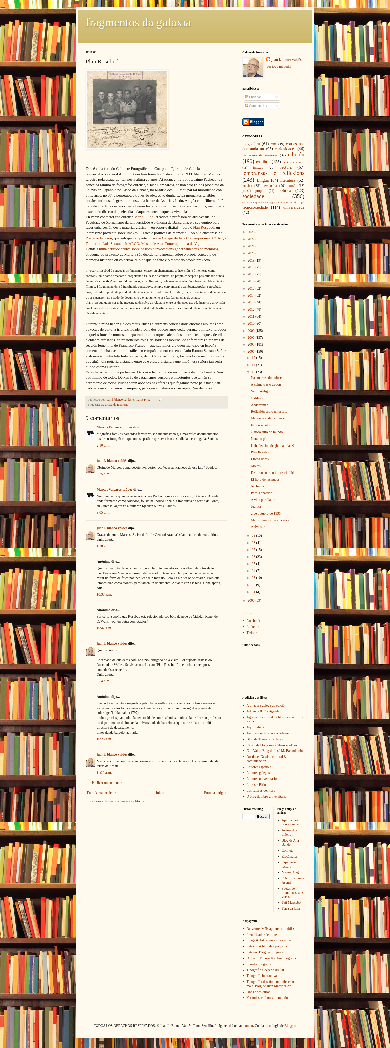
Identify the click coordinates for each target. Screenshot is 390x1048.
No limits (257, 486)
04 (254, 571)
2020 (252, 253)
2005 (252, 600)
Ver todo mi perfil (278, 66)
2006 (252, 351)
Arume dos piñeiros (289, 832)
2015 (252, 288)
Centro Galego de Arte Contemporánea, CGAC (187, 238)
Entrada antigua (215, 793)
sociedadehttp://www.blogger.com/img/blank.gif (269, 202)
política (285, 190)
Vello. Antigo (260, 391)
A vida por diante (263, 500)
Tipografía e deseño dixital (265, 970)
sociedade (253, 196)
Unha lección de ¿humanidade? (272, 446)
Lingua (263, 180)
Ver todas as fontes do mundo (267, 998)
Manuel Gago (291, 872)
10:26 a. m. (104, 739)
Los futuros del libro (261, 790)
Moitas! (256, 466)
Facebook (253, 621)
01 (254, 592)
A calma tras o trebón (266, 384)
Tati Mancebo (291, 902)
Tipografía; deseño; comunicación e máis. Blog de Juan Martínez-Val (271, 984)
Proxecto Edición (99, 238)
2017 (252, 274)
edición (296, 154)
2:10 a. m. (103, 445)
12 (254, 358)
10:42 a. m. (104, 628)
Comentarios (256, 106)
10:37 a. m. (104, 594)
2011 (251, 316)
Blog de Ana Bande (290, 843)
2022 (252, 239)
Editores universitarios (262, 779)
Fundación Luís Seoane (104, 243)
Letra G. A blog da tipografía (267, 946)
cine (273, 144)
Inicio (160, 793)
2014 (252, 295)
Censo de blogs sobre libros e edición (273, 745)
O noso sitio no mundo (267, 432)
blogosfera (251, 143)
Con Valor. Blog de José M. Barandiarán (275, 751)
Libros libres (260, 459)
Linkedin (253, 627)
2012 (252, 309)
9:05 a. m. (103, 512)
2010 (252, 323)
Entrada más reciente (101, 793)
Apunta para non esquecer (291, 822)
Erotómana (289, 856)
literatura (287, 180)
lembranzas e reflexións (273, 173)
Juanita (256, 506)
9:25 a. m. (103, 474)
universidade (293, 207)
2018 (252, 267)
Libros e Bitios (257, 784)
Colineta (287, 850)
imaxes (258, 167)
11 (254, 365)
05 (254, 564)
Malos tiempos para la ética (270, 520)
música (247, 185)
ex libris (263, 161)
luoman (248, 1026)
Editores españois (259, 767)
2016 (252, 281)
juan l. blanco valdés (119, 399)
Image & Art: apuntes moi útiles (269, 940)
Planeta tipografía (259, 964)
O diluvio (257, 398)
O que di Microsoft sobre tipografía (271, 958)
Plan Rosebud (203, 227)
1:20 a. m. (103, 546)
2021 (252, 246)
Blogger (289, 1026)
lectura (286, 167)
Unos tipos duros (258, 992)
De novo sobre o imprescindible (273, 473)
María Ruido (143, 217)
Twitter (252, 633)
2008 (252, 337)
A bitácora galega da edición (266, 705)
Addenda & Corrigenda (263, 711)
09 (254, 535)
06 (254, 557)
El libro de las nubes (265, 479)
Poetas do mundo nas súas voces (293, 893)
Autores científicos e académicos (270, 733)
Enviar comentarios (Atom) (124, 801)
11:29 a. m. (104, 773)
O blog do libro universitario (267, 796)
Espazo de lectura (289, 864)
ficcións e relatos (293, 162)
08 (254, 543)
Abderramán (259, 405)
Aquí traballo (256, 727)
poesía (292, 185)
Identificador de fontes (262, 934)
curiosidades (285, 148)
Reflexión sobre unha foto (269, 411)
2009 (252, 331)
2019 (252, 260)
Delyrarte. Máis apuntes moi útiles (271, 929)
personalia (270, 185)
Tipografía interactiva (262, 976)
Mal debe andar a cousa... (269, 418)
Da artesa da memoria (114, 404)
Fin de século (260, 425)
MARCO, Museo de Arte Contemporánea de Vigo (163, 243)
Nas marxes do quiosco (267, 378)
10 (254, 372)
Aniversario (259, 527)
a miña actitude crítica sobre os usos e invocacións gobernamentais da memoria (157, 249)
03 (254, 578)
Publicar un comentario (108, 783)
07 (254, 550)
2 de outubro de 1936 (266, 513)
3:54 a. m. (103, 681)
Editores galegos (258, 773)
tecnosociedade (255, 207)
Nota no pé (258, 439)
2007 (252, 344)
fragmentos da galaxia (138, 22)
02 (254, 585)
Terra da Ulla (291, 908)
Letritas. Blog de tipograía (265, 952)
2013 (252, 302)
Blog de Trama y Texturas (265, 739)
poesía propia (253, 191)
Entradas (253, 97)
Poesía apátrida (261, 493)
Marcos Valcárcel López (114, 427)
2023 (252, 232)
